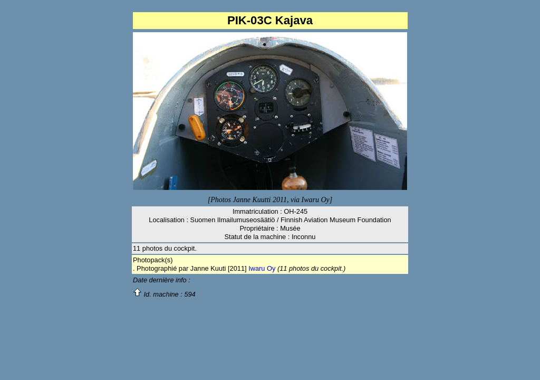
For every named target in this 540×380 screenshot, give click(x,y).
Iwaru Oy (261, 268)
